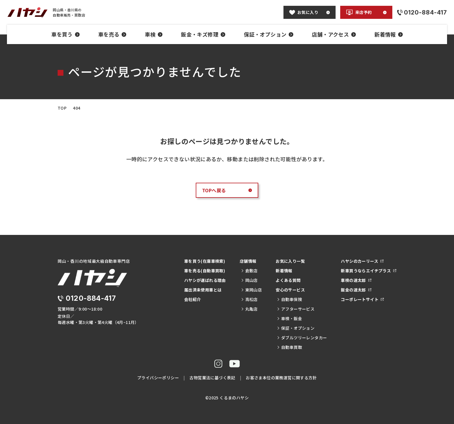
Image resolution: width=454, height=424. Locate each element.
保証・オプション (268, 34)
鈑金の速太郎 (356, 290)
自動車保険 (289, 299)
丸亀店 (249, 309)
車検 (153, 34)
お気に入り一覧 (290, 261)
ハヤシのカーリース (362, 261)
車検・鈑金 (289, 318)
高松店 (249, 299)
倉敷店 (249, 270)
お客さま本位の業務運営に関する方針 (281, 377)
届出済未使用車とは (203, 290)
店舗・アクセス (334, 34)
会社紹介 (192, 299)
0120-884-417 (91, 298)
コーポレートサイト (362, 299)
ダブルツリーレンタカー (302, 337)
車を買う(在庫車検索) (204, 261)
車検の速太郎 (356, 280)
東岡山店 (251, 290)
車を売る (112, 34)
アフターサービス (295, 309)
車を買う (65, 34)
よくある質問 (288, 280)
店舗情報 (248, 261)
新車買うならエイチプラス (368, 270)
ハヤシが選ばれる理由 (205, 280)
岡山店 (249, 280)
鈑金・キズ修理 (203, 34)
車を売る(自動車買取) (204, 270)
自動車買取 (289, 347)
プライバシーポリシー (158, 377)
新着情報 (388, 34)
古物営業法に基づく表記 (212, 377)
